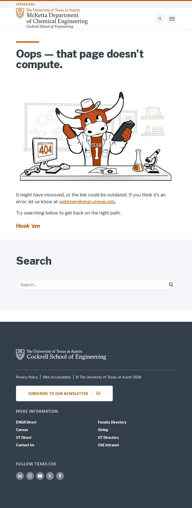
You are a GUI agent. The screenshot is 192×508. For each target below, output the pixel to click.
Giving (103, 430)
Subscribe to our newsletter (65, 393)
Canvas (22, 430)
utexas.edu (25, 4)
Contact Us (25, 445)
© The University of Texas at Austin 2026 (108, 377)
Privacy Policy (27, 377)
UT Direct (24, 438)
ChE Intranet (108, 445)
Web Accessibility (57, 377)
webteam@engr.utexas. (83, 201)
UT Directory (108, 438)
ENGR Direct (26, 422)
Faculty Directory (112, 422)
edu (111, 201)
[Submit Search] (171, 285)
